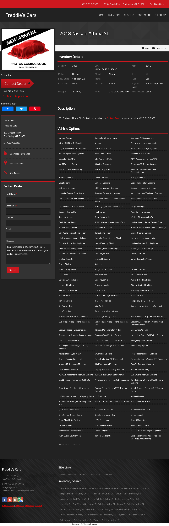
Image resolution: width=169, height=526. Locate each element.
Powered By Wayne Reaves (84, 524)
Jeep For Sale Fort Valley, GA (100, 499)
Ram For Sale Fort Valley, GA (128, 509)
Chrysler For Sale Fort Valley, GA (135, 488)
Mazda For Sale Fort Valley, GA (130, 504)
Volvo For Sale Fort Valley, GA (106, 520)
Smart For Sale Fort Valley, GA (73, 514)
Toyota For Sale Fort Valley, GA (131, 514)
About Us (83, 474)
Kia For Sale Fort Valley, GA (127, 499)
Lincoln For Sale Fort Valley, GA (101, 504)
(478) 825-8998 (90, 4)
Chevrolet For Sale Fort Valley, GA (104, 488)
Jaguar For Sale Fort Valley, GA (73, 499)
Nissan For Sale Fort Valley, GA (99, 509)
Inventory (72, 474)
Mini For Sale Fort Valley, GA (72, 509)
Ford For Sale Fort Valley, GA (101, 493)
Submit (12, 270)
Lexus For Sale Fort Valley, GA (73, 504)
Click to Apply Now (14, 96)
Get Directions (157, 4)
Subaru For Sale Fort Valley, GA (102, 514)
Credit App (107, 474)
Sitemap (38, 505)
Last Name (11, 205)
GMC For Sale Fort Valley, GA (128, 493)
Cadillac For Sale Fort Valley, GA (73, 488)
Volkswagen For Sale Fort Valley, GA (75, 520)
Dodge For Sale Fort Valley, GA (73, 493)
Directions (29, 505)
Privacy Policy (8, 505)
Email (8, 229)
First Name (11, 194)
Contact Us (19, 505)
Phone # (10, 217)
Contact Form (113, 118)
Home (62, 474)
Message (10, 241)
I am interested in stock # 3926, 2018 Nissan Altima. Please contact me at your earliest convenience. (28, 254)
